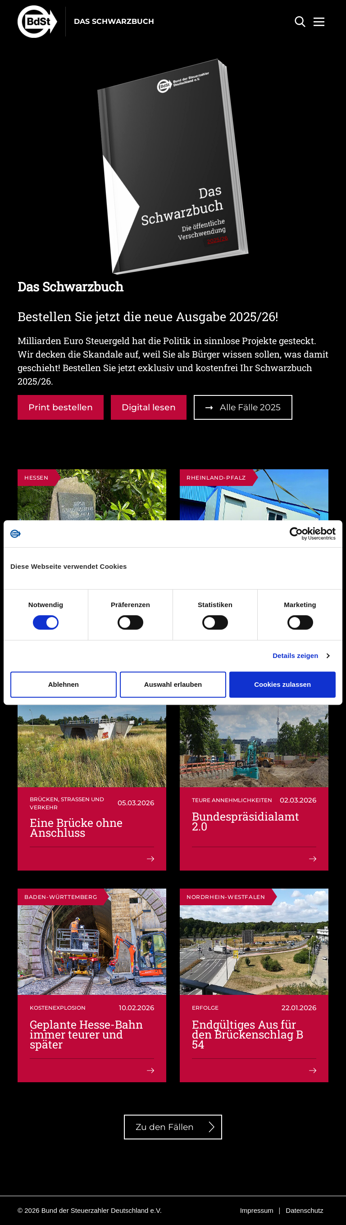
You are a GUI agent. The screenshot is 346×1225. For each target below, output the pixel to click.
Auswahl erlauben (173, 684)
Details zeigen (295, 655)
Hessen (36, 477)
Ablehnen (63, 684)
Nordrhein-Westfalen (226, 897)
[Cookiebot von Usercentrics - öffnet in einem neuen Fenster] (296, 533)
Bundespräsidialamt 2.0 (245, 821)
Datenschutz (304, 1210)
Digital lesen (149, 407)
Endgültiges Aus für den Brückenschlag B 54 (247, 1034)
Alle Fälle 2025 (250, 407)
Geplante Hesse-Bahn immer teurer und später (86, 1034)
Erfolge (205, 1007)
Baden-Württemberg (60, 897)
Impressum (256, 1210)
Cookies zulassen (282, 684)
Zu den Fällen (165, 1127)
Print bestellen (60, 407)
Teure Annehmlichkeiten (232, 800)
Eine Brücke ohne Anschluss (76, 827)
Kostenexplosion (58, 1007)
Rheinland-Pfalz (216, 477)
